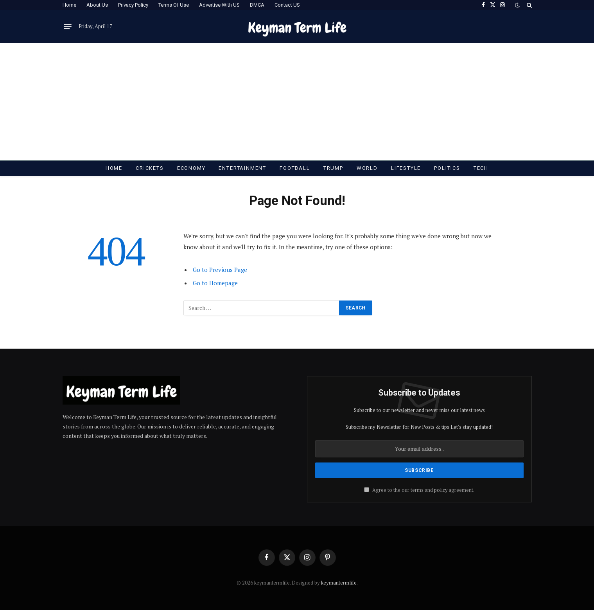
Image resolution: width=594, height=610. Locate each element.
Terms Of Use (173, 5)
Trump (333, 168)
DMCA (257, 5)
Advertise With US (219, 5)
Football (295, 168)
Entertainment (242, 168)
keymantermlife (339, 582)
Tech (481, 168)
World (367, 168)
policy (440, 490)
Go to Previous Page (220, 270)
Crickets (150, 168)
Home (69, 5)
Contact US (287, 5)
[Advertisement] (297, 102)
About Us (97, 5)
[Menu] (68, 26)
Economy (191, 168)
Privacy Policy (133, 5)
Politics (447, 168)
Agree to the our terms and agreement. (419, 490)
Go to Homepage (215, 283)
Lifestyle (406, 168)
